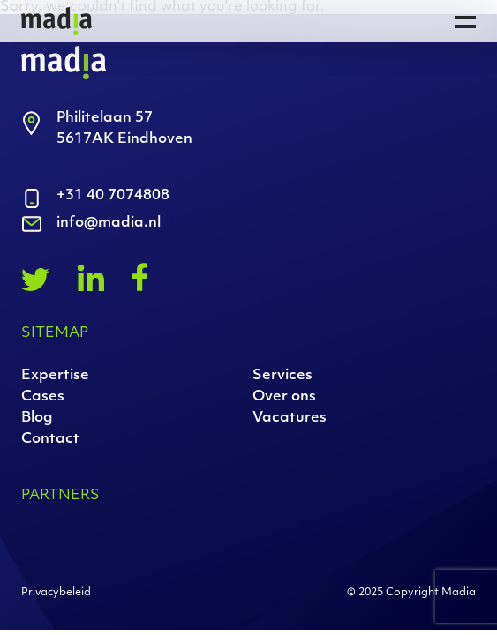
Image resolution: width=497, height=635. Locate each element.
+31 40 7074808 (112, 196)
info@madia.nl (108, 223)
